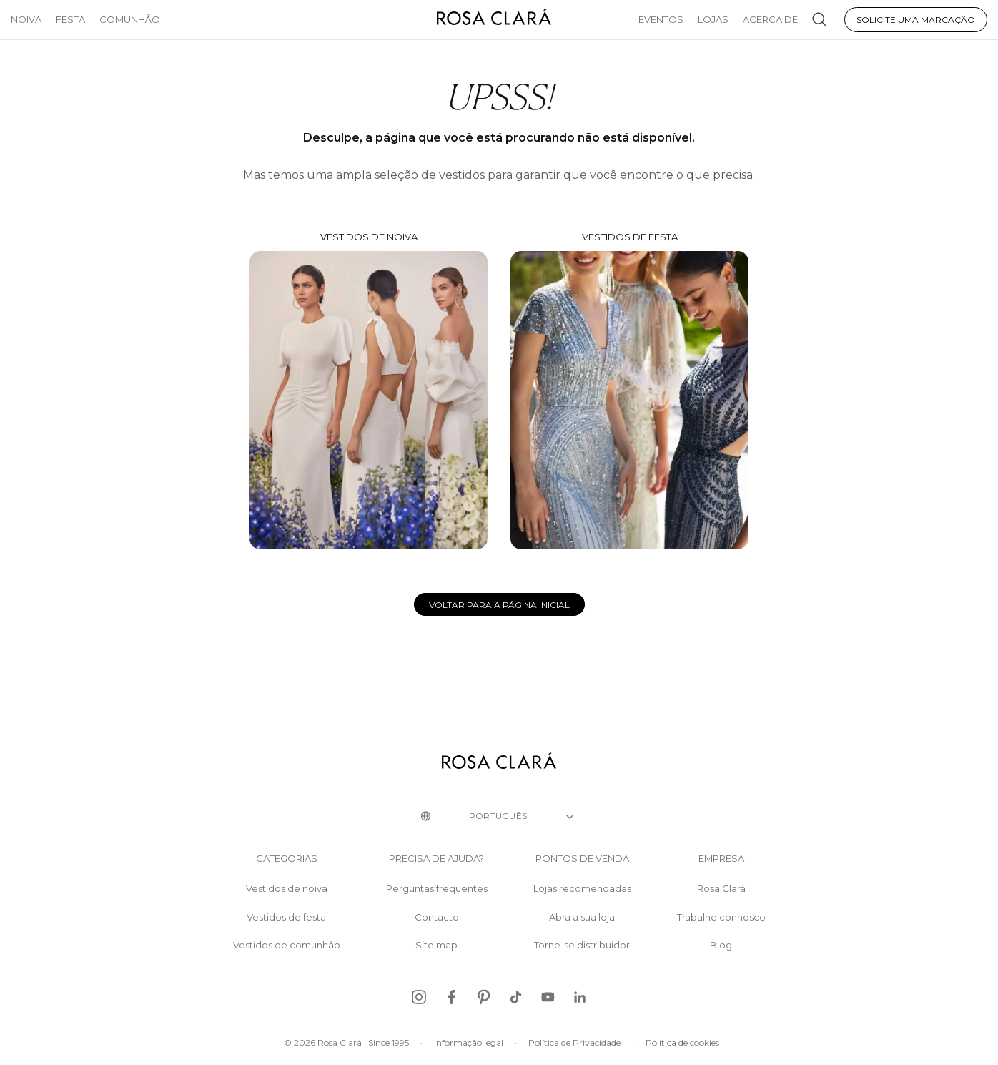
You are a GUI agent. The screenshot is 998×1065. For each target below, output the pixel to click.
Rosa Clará (721, 888)
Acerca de (770, 19)
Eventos (660, 19)
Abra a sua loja (582, 917)
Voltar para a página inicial (499, 604)
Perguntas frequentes (437, 888)
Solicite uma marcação (915, 19)
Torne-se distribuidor (582, 945)
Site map (436, 945)
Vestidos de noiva (369, 390)
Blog (721, 945)
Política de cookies (682, 1042)
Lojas (713, 19)
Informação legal (468, 1042)
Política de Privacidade (574, 1042)
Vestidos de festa (629, 390)
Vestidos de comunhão (286, 945)
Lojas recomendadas (582, 888)
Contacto (437, 917)
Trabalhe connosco (721, 917)
